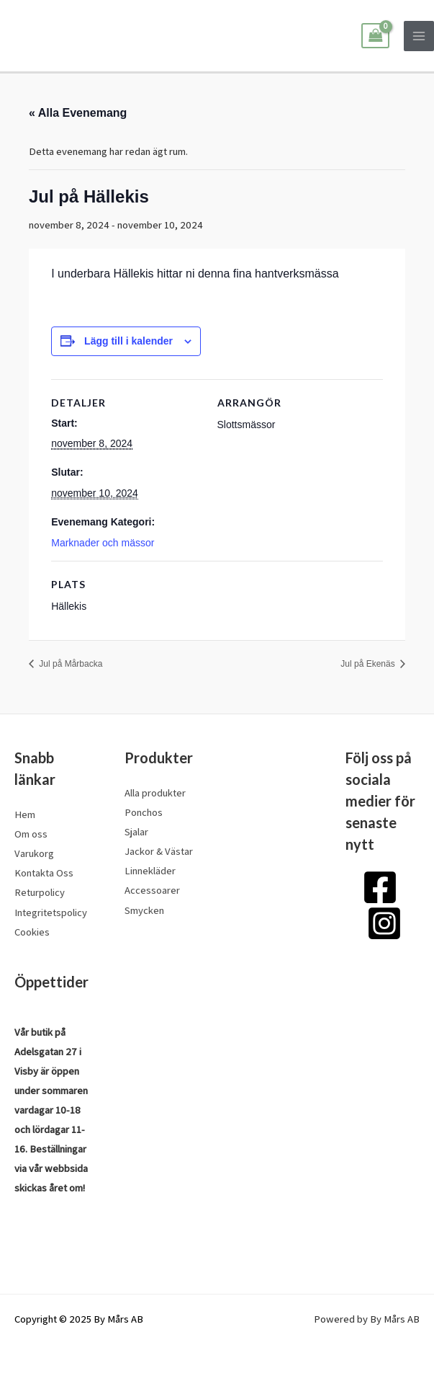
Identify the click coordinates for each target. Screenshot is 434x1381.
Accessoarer (152, 890)
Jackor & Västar (159, 851)
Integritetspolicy (50, 912)
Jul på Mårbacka (69, 664)
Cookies (32, 931)
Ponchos (144, 812)
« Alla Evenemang (78, 113)
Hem (24, 814)
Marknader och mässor (102, 543)
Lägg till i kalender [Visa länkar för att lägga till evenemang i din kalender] (128, 341)
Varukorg (34, 853)
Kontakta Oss (43, 872)
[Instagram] (384, 923)
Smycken (144, 910)
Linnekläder (150, 870)
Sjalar (136, 831)
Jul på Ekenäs (368, 664)
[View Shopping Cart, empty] (375, 36)
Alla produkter (155, 792)
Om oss (31, 833)
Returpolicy (39, 892)
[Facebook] (380, 887)
